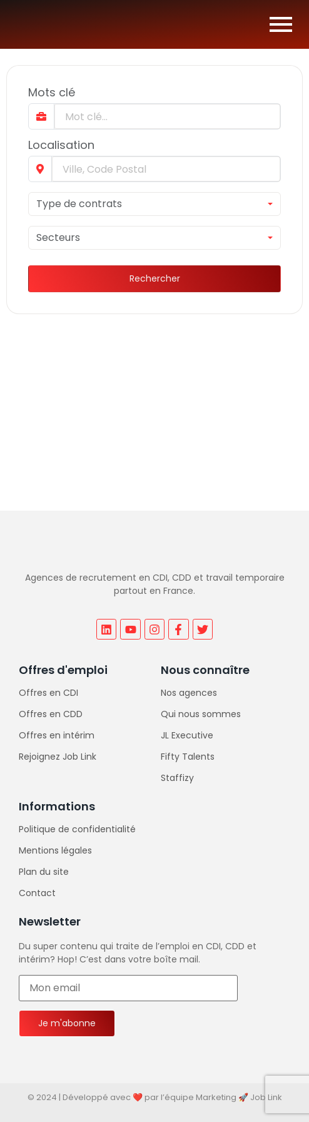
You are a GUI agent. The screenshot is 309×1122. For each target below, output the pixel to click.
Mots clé (51, 92)
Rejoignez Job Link (57, 756)
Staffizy (177, 778)
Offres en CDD (51, 714)
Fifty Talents (188, 756)
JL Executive (187, 735)
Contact (37, 893)
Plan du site (44, 871)
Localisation (61, 145)
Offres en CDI (48, 692)
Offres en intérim (56, 735)
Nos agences (189, 692)
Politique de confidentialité (77, 829)
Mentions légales (55, 850)
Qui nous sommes (201, 714)
